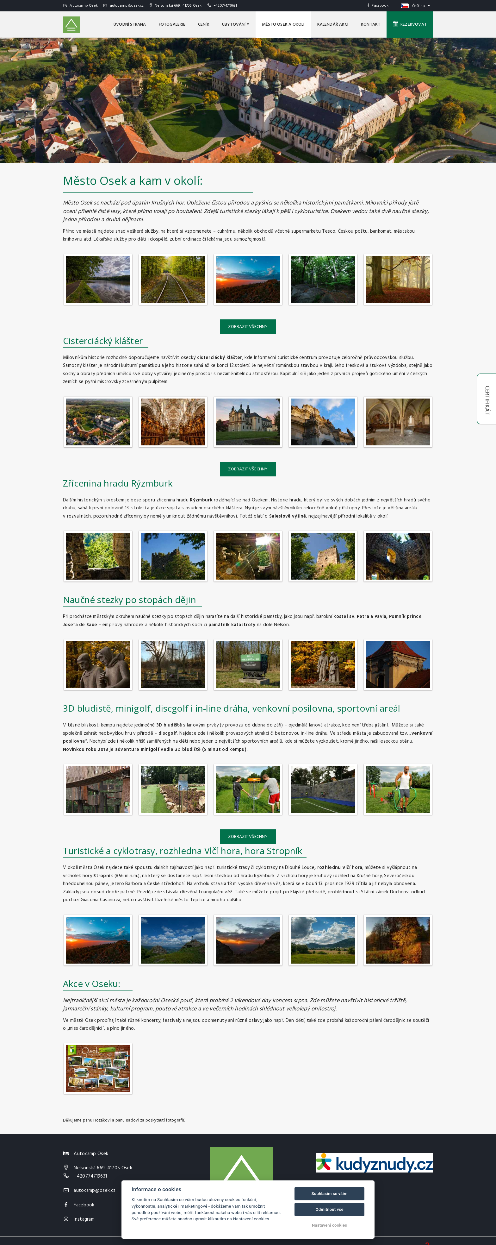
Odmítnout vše (329, 1209)
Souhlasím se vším (330, 1193)
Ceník (203, 24)
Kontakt (370, 24)
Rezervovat (410, 24)
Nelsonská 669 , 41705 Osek (176, 6)
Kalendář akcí (333, 24)
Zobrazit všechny (248, 326)
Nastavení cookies (329, 1225)
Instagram (84, 1219)
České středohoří (165, 884)
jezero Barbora (126, 884)
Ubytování (235, 24)
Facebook (377, 6)
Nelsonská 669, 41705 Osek (103, 1168)
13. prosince (331, 884)
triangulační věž (215, 892)
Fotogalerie (172, 24)
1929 (349, 884)
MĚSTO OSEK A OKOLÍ (283, 24)
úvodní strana (130, 24)
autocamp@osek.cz (123, 6)
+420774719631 (225, 6)
